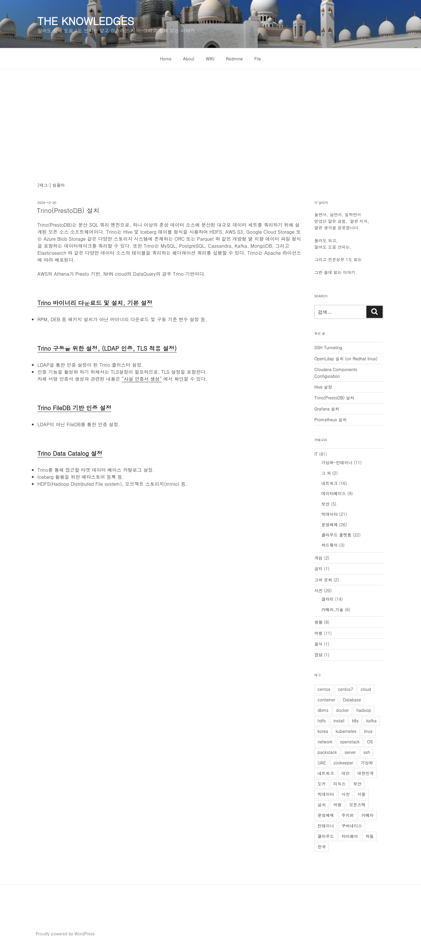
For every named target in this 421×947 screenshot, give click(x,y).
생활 (318, 622)
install (339, 721)
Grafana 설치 (326, 409)
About (188, 59)
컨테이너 (326, 826)
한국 (322, 847)
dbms (323, 710)
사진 (318, 590)
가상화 (367, 763)
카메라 (367, 815)
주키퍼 (347, 815)
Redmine (234, 59)
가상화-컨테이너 (336, 462)
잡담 (318, 655)
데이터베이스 (333, 493)
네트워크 (329, 483)
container (326, 700)
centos (324, 689)
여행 (318, 633)
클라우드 (326, 836)
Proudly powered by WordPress (65, 933)
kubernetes (346, 731)
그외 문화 (323, 580)
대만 (345, 773)
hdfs (322, 721)
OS (370, 742)
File (257, 59)
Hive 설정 (323, 387)
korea (323, 731)
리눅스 (339, 784)
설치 (322, 805)
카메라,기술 (332, 609)
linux (368, 731)
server (350, 752)
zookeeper (343, 763)
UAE (322, 763)
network (325, 742)
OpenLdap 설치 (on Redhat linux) (345, 358)
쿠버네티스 (351, 826)
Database (352, 700)
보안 (325, 504)
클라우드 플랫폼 (336, 535)
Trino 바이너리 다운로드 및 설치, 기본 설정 (95, 302)
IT (316, 454)
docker (342, 710)
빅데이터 (329, 514)
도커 (322, 784)
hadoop (363, 710)
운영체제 (329, 524)
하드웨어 (329, 545)
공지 (318, 569)
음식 (318, 644)
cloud (366, 689)
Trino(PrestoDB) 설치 (68, 210)
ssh (366, 752)
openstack (350, 742)
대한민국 (365, 773)
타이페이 (349, 836)
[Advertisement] (210, 113)
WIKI (210, 59)
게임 (318, 558)
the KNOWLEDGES (85, 20)
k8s (355, 721)
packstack (327, 752)
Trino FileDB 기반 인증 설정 (74, 407)
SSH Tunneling (328, 347)
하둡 (369, 836)
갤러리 (327, 599)
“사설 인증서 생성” (142, 378)
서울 (361, 794)
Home (165, 59)
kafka (371, 721)
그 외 (326, 473)
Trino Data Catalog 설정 (70, 453)
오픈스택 (357, 805)
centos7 (345, 689)
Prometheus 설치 (330, 419)
